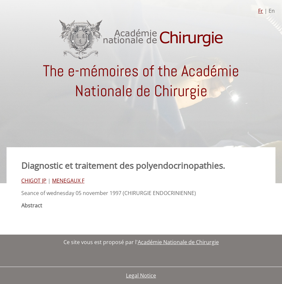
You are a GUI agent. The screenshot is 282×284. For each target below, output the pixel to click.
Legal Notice (141, 275)
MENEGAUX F (68, 180)
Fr (260, 10)
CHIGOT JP (33, 180)
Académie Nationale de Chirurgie (178, 242)
